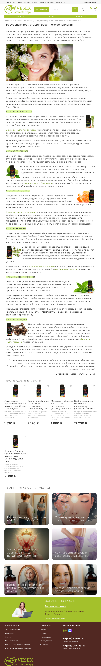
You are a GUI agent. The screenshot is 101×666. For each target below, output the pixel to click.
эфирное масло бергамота (38, 183)
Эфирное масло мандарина (20, 212)
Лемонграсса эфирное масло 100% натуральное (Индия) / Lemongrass (15, 405)
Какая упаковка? (46, 2)
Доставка (17, 2)
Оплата (7, 2)
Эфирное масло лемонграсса (21, 130)
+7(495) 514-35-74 (73, 638)
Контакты (60, 2)
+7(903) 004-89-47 (74, 645)
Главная (8, 21)
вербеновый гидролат (66, 269)
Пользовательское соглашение (17, 645)
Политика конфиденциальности (17, 648)
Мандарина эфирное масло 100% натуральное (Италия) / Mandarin (62, 405)
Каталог (41, 9)
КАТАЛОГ (20, 16)
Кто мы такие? (30, 2)
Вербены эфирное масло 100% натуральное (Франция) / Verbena (84, 405)
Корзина (7, 637)
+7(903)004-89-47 (89, 2)
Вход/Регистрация (12, 630)
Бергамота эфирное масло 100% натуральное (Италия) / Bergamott (38, 405)
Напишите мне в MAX (56, 619)
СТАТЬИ (50, 16)
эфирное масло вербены (42, 266)
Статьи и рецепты (23, 21)
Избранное (9, 633)
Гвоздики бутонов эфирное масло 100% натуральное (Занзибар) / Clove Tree (15, 456)
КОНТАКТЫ (81, 16)
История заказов (11, 641)
